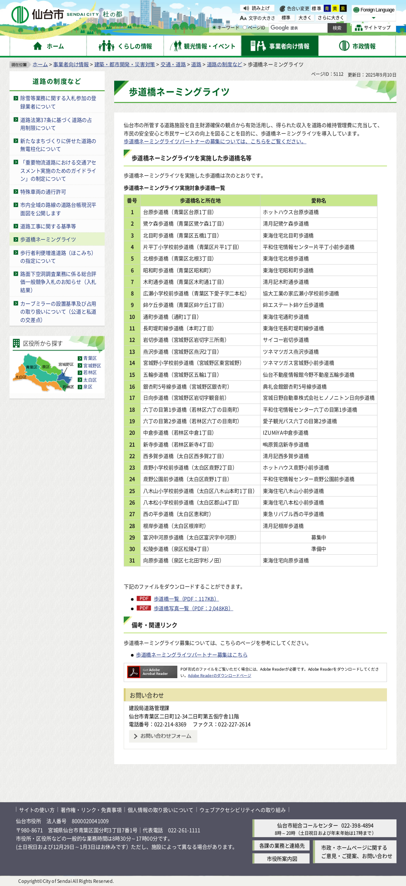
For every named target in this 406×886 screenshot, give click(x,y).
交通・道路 (173, 63)
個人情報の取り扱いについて (160, 809)
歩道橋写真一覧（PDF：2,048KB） (194, 607)
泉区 (87, 387)
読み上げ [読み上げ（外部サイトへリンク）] (261, 8)
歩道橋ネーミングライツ (48, 239)
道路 (196, 63)
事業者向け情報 (71, 63)
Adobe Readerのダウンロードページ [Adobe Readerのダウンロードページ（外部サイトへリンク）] (219, 675)
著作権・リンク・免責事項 (91, 809)
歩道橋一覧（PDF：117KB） (186, 598)
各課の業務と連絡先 (282, 845)
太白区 (90, 380)
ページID (254, 28)
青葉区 (90, 358)
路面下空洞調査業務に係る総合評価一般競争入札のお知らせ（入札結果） (58, 282)
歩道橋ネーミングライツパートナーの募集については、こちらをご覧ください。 (215, 141)
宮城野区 (92, 365)
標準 (317, 8)
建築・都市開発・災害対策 (124, 63)
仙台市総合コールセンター (307, 824)
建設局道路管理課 (149, 707)
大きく (305, 18)
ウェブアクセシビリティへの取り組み (242, 809)
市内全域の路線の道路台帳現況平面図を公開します (58, 209)
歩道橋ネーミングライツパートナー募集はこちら (192, 654)
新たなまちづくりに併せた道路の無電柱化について (58, 145)
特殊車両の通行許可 (43, 191)
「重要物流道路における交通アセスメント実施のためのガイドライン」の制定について (58, 170)
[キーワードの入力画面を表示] (214, 27)
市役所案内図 (282, 858)
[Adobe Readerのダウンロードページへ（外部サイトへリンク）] (152, 669)
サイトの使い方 (37, 809)
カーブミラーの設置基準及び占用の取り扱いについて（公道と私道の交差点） (58, 311)
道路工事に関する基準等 (48, 226)
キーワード (225, 28)
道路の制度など (225, 63)
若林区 (90, 372)
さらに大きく (331, 18)
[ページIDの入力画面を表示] (245, 27)
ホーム (40, 63)
